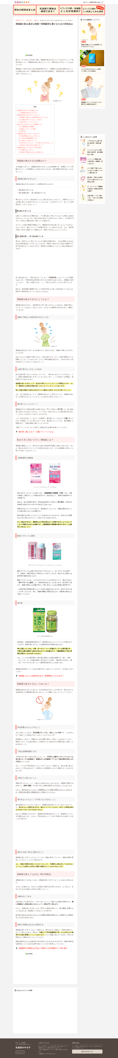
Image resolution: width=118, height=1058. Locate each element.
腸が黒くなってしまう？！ (29, 122)
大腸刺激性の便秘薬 (26, 126)
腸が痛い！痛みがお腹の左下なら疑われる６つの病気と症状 (95, 172)
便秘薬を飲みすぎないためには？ (28, 133)
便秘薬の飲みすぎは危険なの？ (27, 110)
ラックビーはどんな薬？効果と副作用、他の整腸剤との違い (95, 149)
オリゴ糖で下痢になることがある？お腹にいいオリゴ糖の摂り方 (95, 165)
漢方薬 (22, 131)
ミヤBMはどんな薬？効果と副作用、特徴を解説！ (95, 141)
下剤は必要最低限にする (28, 138)
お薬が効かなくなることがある (30, 120)
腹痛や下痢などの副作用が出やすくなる (33, 117)
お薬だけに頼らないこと (28, 140)
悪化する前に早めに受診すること (31, 145)
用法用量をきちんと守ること (29, 136)
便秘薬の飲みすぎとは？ (28, 113)
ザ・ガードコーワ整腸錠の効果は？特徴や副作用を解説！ (95, 179)
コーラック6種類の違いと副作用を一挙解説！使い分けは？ (95, 157)
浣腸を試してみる (26, 150)
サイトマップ (20, 1052)
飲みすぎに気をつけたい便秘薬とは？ (30, 124)
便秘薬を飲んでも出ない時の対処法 (29, 147)
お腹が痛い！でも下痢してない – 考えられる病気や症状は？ (95, 187)
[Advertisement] (45, 39)
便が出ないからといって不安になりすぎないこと (36, 143)
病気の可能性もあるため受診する (31, 152)
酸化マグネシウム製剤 (27, 129)
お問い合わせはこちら (87, 1051)
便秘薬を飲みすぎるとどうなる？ (28, 115)
